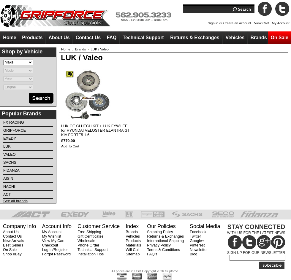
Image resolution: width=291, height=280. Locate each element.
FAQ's (152, 254)
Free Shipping (89, 232)
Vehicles (133, 236)
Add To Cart (70, 146)
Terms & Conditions (163, 249)
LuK (7, 146)
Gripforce (14, 130)
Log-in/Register (55, 249)
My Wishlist (51, 236)
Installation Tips (91, 254)
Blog (193, 254)
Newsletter (199, 249)
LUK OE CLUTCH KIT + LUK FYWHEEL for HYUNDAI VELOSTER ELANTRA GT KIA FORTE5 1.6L (95, 130)
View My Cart (53, 240)
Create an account (237, 23)
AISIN (8, 178)
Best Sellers (13, 245)
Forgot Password (56, 254)
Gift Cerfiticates (90, 236)
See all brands (15, 201)
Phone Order (88, 245)
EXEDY (9, 138)
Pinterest (197, 245)
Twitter (195, 236)
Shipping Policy (160, 232)
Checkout (50, 245)
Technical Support (93, 249)
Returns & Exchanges (165, 236)
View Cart (261, 23)
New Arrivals (13, 240)
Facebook (198, 232)
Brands (80, 49)
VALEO (9, 154)
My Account (281, 23)
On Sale (10, 249)
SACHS (9, 162)
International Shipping (165, 240)
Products (133, 240)
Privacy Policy (159, 245)
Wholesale (86, 240)
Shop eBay (12, 254)
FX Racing (13, 122)
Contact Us (12, 236)
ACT (7, 194)
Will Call (132, 249)
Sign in (213, 23)
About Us (11, 232)
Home (65, 49)
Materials (133, 245)
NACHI (9, 186)
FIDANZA (11, 170)
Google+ (197, 240)
